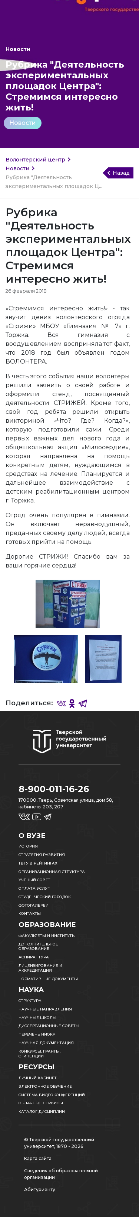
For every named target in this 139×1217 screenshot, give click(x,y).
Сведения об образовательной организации (61, 1174)
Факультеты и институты (47, 935)
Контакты (30, 913)
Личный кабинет (38, 1077)
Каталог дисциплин (42, 1111)
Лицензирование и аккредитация (40, 968)
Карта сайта (38, 1158)
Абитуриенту (39, 1189)
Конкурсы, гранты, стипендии (39, 1054)
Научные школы (37, 1017)
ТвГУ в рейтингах (38, 863)
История (28, 846)
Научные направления (45, 1009)
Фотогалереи (34, 905)
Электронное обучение (45, 1086)
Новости (22, 122)
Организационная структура (52, 871)
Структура (30, 1000)
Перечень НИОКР (37, 1034)
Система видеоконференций (52, 1094)
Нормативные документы (48, 978)
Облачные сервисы (41, 1103)
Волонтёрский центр (35, 159)
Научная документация (46, 1042)
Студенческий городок (45, 896)
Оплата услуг (34, 888)
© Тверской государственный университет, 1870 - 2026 (59, 1143)
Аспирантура (34, 957)
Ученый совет (34, 879)
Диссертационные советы (49, 1025)
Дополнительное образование (38, 946)
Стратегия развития (42, 854)
